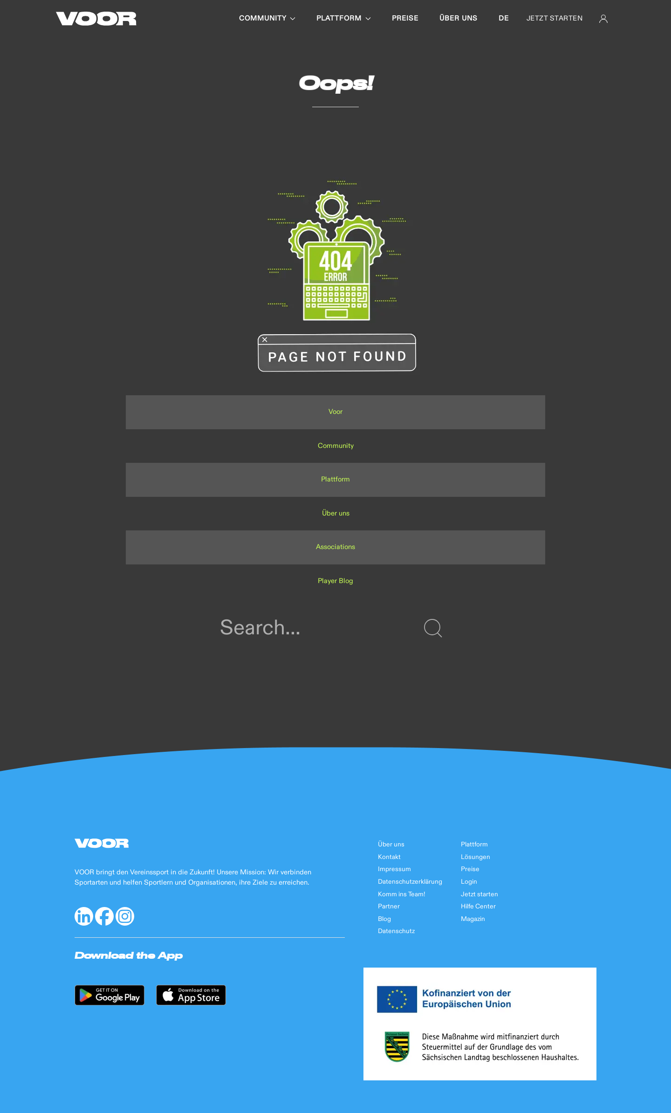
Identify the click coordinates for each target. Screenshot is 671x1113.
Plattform (343, 18)
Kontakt (389, 857)
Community (267, 18)
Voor (335, 411)
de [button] (504, 18)
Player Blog (335, 580)
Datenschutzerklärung (410, 882)
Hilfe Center (478, 906)
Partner (389, 906)
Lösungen (475, 857)
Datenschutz (396, 931)
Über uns (458, 18)
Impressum (394, 869)
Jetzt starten (479, 894)
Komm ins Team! (401, 894)
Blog (384, 919)
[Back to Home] (96, 19)
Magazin (473, 919)
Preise (405, 18)
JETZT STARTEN (555, 18)
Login (469, 882)
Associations (335, 546)
